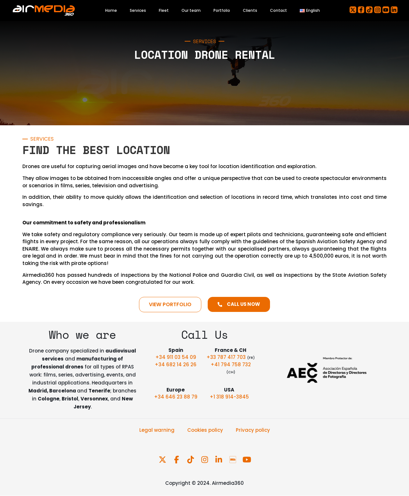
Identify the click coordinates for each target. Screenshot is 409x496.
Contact (278, 10)
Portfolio (221, 10)
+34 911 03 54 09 (175, 357)
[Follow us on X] (163, 459)
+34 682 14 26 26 (176, 364)
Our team (191, 10)
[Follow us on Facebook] (177, 459)
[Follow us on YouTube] (246, 459)
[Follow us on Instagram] (205, 459)
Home (111, 10)
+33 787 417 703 (226, 357)
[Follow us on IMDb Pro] (233, 459)
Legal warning (156, 430)
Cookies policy (205, 430)
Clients (250, 10)
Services (138, 10)
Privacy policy (253, 430)
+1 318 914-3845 (229, 397)
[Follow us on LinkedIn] (219, 459)
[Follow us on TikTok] (191, 459)
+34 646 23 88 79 (175, 397)
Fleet (164, 10)
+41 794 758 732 (231, 364)
